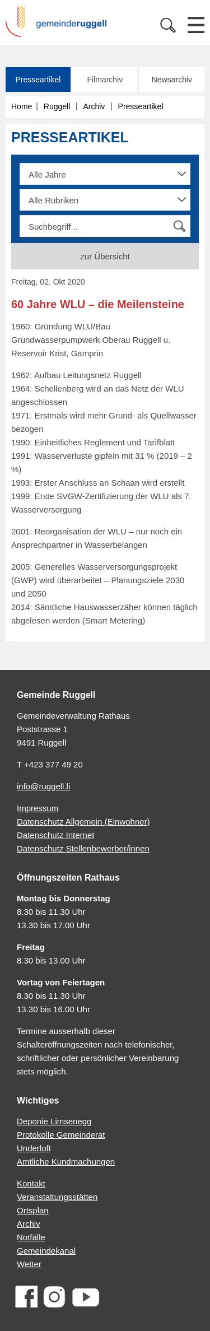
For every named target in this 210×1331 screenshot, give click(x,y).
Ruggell (57, 106)
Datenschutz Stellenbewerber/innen (83, 848)
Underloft (34, 1148)
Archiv (94, 106)
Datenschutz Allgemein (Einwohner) (83, 821)
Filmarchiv (105, 79)
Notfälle (31, 1237)
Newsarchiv (172, 79)
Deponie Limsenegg (54, 1121)
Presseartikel (37, 79)
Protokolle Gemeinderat (61, 1134)
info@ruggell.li (43, 786)
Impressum (37, 808)
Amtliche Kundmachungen (66, 1161)
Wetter (29, 1264)
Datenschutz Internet (55, 835)
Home (21, 106)
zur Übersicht (104, 256)
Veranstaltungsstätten (57, 1197)
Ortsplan (33, 1210)
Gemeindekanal (46, 1250)
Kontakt (31, 1183)
